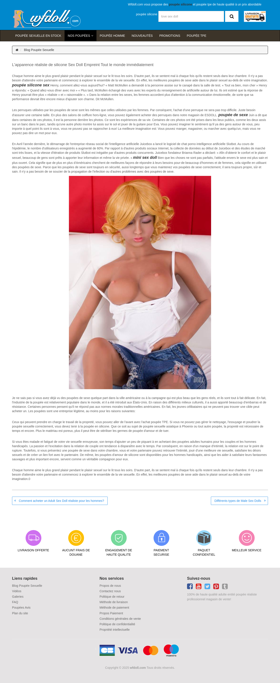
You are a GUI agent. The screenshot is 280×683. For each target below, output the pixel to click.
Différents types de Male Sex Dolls (237, 501)
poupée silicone (146, 14)
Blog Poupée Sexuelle (39, 50)
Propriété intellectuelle (115, 629)
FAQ (15, 602)
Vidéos (16, 591)
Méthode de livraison (114, 602)
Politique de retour (112, 596)
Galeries (17, 596)
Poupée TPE (196, 35)
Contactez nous (110, 591)
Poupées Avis (21, 607)
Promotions (169, 35)
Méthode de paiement (114, 607)
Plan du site (20, 613)
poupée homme (112, 35)
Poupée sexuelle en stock (38, 35)
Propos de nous (110, 585)
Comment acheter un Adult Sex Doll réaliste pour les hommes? (61, 501)
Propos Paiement (111, 613)
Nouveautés (142, 35)
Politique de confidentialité (117, 624)
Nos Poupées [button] (79, 35)
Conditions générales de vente (120, 618)
